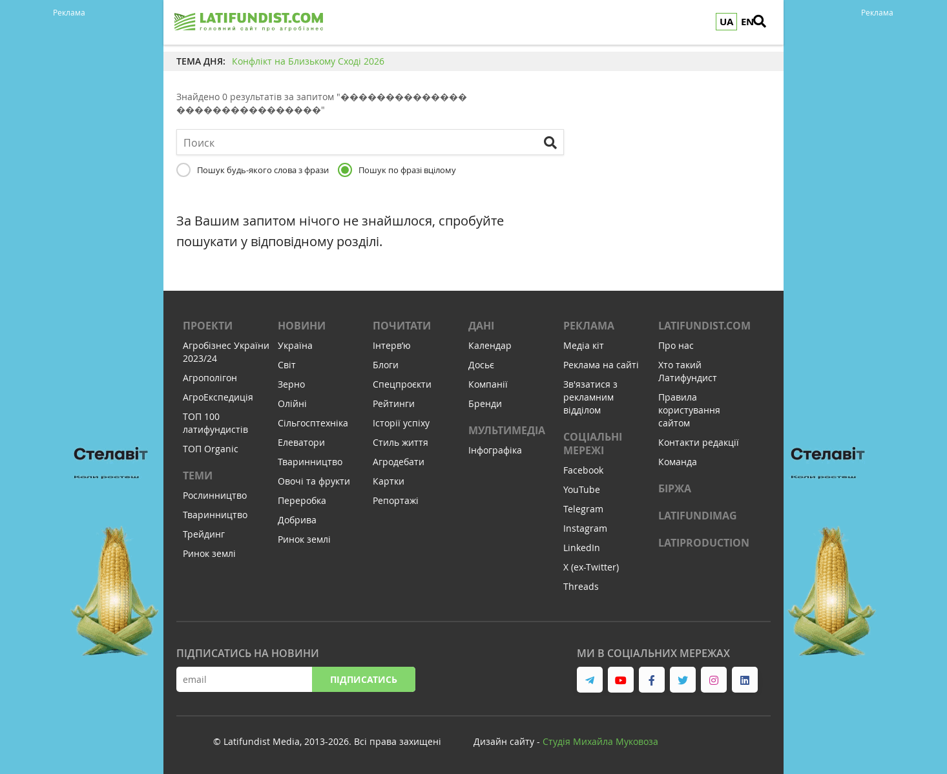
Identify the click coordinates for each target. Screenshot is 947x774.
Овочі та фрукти (314, 481)
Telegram (583, 509)
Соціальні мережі (592, 443)
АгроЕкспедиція (218, 397)
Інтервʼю (392, 345)
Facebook (583, 470)
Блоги (386, 365)
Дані (481, 326)
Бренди (485, 403)
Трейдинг (204, 534)
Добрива (297, 520)
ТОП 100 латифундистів (215, 422)
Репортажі (396, 500)
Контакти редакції (698, 442)
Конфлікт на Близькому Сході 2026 (308, 61)
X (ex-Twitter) (591, 567)
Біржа (674, 488)
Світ (287, 365)
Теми (198, 475)
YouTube (581, 489)
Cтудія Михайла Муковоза (600, 741)
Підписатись (363, 679)
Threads (581, 586)
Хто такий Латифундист (687, 371)
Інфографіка (495, 450)
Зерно (291, 384)
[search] (767, 22)
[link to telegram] (590, 680)
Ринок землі (209, 553)
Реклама (588, 326)
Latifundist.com (704, 326)
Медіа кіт (583, 345)
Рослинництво (215, 495)
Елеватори (301, 442)
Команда (677, 461)
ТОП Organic (210, 449)
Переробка (302, 500)
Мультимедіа (506, 430)
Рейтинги (394, 403)
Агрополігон (210, 377)
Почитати (402, 326)
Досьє (481, 365)
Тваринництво (215, 514)
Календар (490, 345)
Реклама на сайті (601, 365)
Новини (302, 326)
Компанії (488, 384)
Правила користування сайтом (689, 410)
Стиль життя (400, 442)
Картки (388, 481)
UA (726, 21)
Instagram (585, 528)
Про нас (676, 345)
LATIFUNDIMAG (697, 515)
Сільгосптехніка (313, 423)
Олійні (292, 403)
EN (747, 21)
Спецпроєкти (402, 384)
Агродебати (398, 461)
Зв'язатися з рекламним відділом (590, 397)
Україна (295, 345)
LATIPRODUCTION (703, 543)
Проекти (208, 326)
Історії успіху (401, 423)
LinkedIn (581, 547)
